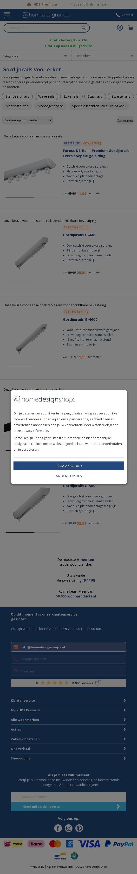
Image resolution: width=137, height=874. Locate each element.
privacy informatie (35, 430)
